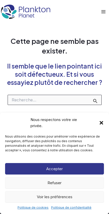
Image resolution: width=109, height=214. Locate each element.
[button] (101, 122)
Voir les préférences (54, 196)
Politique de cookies (33, 207)
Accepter (54, 168)
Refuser (54, 182)
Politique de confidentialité (71, 207)
